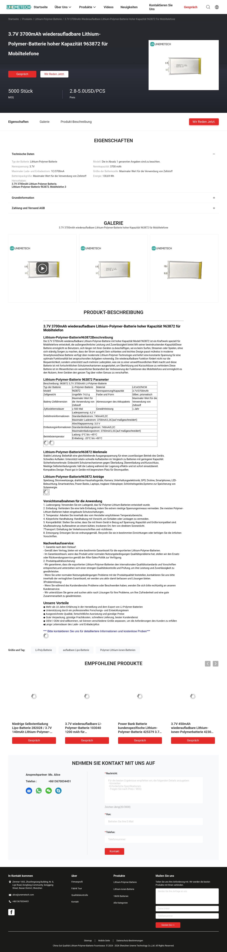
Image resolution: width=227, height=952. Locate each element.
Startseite (13, 19)
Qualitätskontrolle (79, 895)
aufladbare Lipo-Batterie (76, 650)
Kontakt (114, 851)
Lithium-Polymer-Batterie (48, 19)
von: (108, 814)
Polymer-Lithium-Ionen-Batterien (117, 650)
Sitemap (88, 940)
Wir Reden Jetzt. (54, 74)
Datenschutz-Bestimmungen (129, 940)
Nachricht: (112, 773)
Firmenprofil (77, 882)
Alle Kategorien (121, 903)
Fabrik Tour (76, 888)
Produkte (27, 19)
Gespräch (22, 74)
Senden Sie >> (168, 925)
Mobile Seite (104, 940)
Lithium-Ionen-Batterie (124, 889)
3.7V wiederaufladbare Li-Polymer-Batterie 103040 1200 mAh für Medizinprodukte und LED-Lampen (84, 732)
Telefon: (110, 832)
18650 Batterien (121, 896)
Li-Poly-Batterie (43, 650)
